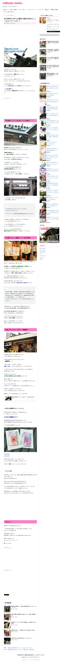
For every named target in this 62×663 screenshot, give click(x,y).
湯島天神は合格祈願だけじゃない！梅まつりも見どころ (20, 647)
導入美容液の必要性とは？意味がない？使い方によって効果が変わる (53, 122)
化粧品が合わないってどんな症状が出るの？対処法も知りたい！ (53, 170)
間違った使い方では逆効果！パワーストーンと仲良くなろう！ (53, 129)
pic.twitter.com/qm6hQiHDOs (11, 298)
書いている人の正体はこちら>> (53, 28)
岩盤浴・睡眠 (54, 9)
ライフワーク (40, 9)
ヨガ (4, 11)
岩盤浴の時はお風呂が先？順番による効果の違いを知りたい (53, 88)
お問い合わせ (10, 11)
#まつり (21, 208)
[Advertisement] (20, 35)
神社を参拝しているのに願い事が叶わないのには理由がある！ (53, 192)
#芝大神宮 (25, 208)
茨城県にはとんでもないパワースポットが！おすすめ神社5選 (53, 219)
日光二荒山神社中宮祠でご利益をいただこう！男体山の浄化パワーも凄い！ (53, 66)
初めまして (6, 9)
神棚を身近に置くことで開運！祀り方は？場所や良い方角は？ (23, 630)
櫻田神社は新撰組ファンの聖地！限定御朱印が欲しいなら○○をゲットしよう (53, 74)
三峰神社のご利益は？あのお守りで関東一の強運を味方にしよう (53, 136)
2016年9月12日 (30, 213)
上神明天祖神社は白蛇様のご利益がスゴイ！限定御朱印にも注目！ (53, 185)
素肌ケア (47, 9)
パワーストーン (32, 9)
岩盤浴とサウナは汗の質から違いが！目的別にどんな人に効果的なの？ (53, 157)
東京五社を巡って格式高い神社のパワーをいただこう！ (22, 638)
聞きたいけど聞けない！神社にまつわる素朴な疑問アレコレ (53, 115)
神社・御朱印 (13, 9)
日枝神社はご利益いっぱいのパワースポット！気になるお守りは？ (53, 177)
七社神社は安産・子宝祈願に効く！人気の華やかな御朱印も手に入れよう (53, 50)
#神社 (23, 297)
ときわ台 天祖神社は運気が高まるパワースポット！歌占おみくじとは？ (53, 58)
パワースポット (22, 9)
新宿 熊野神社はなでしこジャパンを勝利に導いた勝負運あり (21, 649)
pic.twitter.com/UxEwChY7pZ (11, 210)
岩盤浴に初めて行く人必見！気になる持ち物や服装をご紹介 (53, 101)
